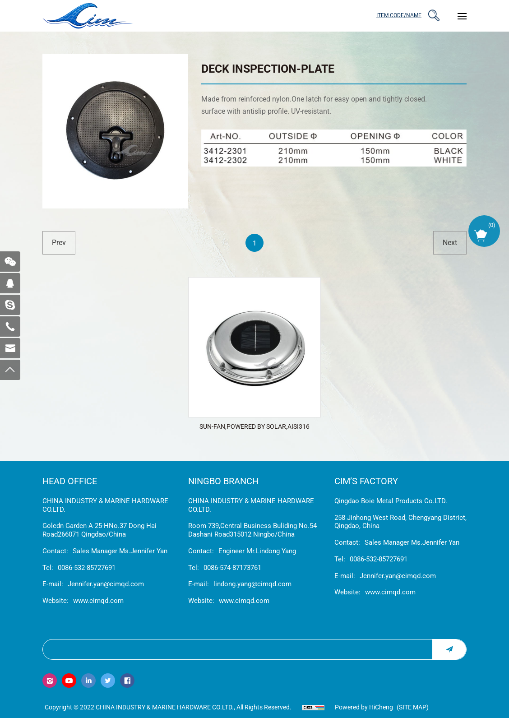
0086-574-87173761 (232, 568)
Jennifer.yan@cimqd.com (106, 584)
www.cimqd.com (98, 601)
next (450, 242)
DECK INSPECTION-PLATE (267, 68)
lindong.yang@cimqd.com (252, 584)
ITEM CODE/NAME (398, 15)
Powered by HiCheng (364, 707)
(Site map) (413, 707)
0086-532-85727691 (87, 568)
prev (59, 242)
